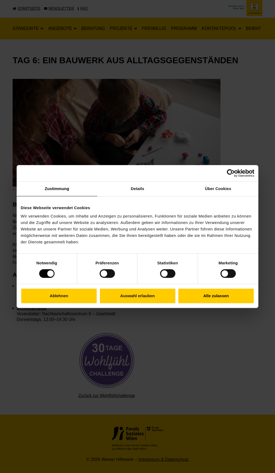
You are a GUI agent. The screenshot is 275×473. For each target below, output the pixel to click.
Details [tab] (137, 188)
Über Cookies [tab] (218, 188)
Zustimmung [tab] (57, 188)
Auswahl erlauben (137, 295)
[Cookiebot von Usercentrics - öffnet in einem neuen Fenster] (230, 173)
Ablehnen (59, 295)
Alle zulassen (216, 295)
